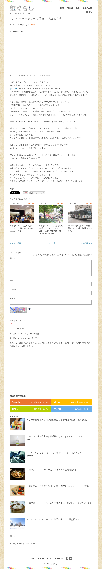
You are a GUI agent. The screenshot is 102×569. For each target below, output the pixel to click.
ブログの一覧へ (51, 243)
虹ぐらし (14, 539)
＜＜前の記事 (15, 243)
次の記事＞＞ (86, 243)
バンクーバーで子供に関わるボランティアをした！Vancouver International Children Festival (51, 229)
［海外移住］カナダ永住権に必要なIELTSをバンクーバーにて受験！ (59, 489)
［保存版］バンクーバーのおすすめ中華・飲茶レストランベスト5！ (59, 505)
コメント (13, 258)
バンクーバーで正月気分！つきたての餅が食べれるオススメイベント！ (22, 228)
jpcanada (14, 88)
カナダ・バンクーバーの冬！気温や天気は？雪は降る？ (53, 522)
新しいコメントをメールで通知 (26, 336)
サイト (13, 301)
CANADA (33, 24)
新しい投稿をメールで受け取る (26, 341)
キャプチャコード (17, 324)
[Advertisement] (51, 52)
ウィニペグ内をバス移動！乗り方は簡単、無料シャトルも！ (80, 228)
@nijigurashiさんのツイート (23, 546)
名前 (13, 283)
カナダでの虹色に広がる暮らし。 (22, 13)
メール (14, 292)
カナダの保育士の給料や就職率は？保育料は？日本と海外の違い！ (58, 423)
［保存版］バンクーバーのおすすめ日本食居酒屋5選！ (53, 472)
